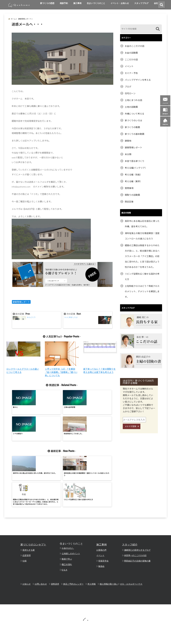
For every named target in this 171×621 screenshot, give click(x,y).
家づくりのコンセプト (33, 495)
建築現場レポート (21, 302)
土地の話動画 (131, 107)
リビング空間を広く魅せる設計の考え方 (142, 276)
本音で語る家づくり (134, 161)
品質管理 (26, 507)
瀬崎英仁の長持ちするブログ (137, 501)
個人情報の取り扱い (109, 535)
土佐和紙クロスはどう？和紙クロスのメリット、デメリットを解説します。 (142, 291)
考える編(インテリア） (136, 167)
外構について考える (134, 113)
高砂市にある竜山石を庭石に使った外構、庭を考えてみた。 (142, 224)
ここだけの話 (131, 59)
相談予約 (64, 3)
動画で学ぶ (67, 510)
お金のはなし (68, 499)
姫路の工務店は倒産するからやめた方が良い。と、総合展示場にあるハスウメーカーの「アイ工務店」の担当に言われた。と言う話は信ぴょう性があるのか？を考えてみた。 (142, 256)
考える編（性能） (133, 174)
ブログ (128, 86)
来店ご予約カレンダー (73, 535)
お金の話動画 (131, 52)
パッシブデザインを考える (138, 80)
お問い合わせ (41, 535)
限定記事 (129, 201)
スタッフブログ (141, 3)
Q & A (64, 521)
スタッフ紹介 (130, 495)
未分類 (128, 154)
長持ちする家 (28, 501)
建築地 (128, 140)
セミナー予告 (131, 73)
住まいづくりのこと (96, 3)
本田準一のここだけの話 (135, 507)
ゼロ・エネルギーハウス (131, 535)
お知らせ (26, 535)
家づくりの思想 (47, 3)
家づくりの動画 (132, 127)
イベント (129, 66)
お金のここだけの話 (134, 46)
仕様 (24, 512)
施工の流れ (67, 515)
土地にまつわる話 (133, 100)
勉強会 (101, 518)
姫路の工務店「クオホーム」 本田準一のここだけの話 (80, 617)
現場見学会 (103, 512)
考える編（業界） (133, 181)
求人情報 (92, 535)
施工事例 (77, 3)
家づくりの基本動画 (134, 134)
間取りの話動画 (132, 195)
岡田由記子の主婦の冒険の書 (137, 512)
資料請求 (55, 535)
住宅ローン (130, 93)
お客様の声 (101, 501)
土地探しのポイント (71, 505)
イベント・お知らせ (120, 3)
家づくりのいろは (133, 120)
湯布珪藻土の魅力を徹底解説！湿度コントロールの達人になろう (142, 236)
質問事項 (129, 188)
